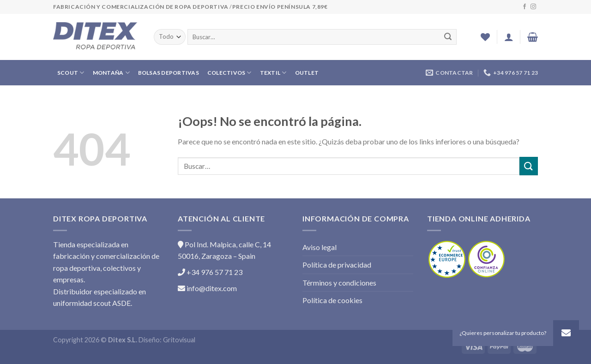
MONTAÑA (111, 72)
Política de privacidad (336, 264)
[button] (566, 333)
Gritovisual (179, 340)
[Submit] (528, 166)
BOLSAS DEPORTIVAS (168, 72)
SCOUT (70, 72)
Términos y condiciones (339, 282)
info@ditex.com (207, 288)
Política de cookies (332, 300)
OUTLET (307, 72)
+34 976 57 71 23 (210, 272)
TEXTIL (273, 72)
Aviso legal (319, 247)
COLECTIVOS (229, 72)
